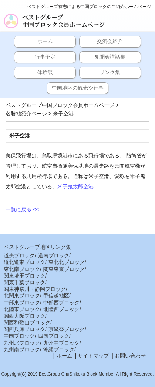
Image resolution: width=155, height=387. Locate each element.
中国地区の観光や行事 (78, 88)
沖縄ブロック (58, 349)
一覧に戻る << (22, 209)
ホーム (45, 41)
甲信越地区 (56, 296)
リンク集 (110, 72)
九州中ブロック (61, 343)
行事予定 (45, 57)
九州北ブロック (22, 343)
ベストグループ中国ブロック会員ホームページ (63, 21)
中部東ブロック (22, 303)
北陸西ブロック (61, 309)
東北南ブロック (22, 269)
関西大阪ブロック (24, 316)
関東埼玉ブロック (24, 276)
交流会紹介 (110, 41)
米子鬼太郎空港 (75, 186)
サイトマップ (93, 356)
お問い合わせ (130, 356)
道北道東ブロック (24, 262)
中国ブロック (19, 336)
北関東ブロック (22, 296)
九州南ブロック (22, 349)
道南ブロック (53, 255)
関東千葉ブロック (24, 282)
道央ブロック (19, 255)
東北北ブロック (66, 262)
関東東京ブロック (64, 269)
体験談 (45, 72)
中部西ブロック (61, 303)
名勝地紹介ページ (26, 113)
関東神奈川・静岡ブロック (35, 289)
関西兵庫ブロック (24, 329)
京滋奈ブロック (66, 329)
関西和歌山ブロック (27, 322)
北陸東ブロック (22, 309)
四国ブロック (53, 336)
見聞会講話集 (109, 57)
